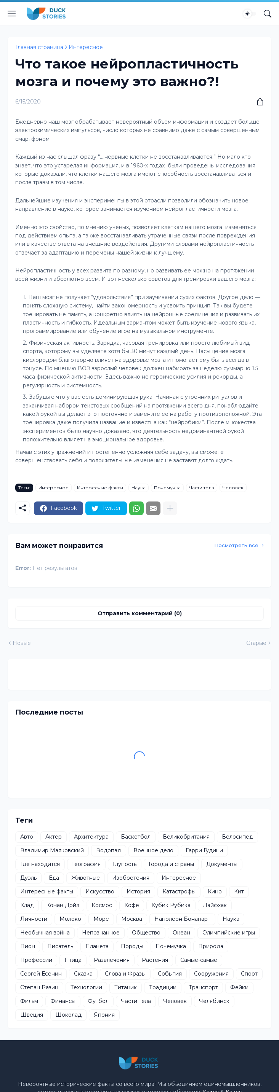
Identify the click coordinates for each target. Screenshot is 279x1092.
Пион (27, 946)
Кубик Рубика (171, 905)
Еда (54, 877)
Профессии (36, 960)
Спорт (249, 973)
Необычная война (45, 932)
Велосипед (237, 836)
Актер (53, 836)
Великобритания (186, 836)
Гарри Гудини (204, 850)
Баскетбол (136, 836)
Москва (131, 918)
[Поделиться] (257, 101)
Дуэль (28, 877)
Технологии (86, 987)
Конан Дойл (62, 905)
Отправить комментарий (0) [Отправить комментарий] (140, 613)
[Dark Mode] (249, 13)
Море (101, 918)
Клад (27, 905)
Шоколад (68, 1014)
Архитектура (91, 836)
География (86, 864)
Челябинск (214, 1001)
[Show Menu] (12, 13)
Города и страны (171, 864)
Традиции (162, 987)
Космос (101, 905)
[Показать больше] (170, 508)
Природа (210, 946)
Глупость (124, 864)
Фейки (239, 987)
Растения (155, 960)
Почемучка (167, 487)
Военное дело (153, 850)
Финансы (62, 1001)
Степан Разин (39, 987)
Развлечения (112, 960)
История (138, 891)
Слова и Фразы (125, 973)
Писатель (60, 946)
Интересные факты (100, 487)
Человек (233, 487)
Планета (97, 946)
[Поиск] (267, 13)
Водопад (108, 850)
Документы (221, 864)
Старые (256, 643)
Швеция (31, 1014)
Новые (22, 643)
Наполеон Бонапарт (182, 918)
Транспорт (203, 987)
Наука (138, 487)
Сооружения (211, 973)
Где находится (40, 864)
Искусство (99, 891)
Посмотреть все (236, 545)
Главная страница (39, 47)
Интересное (86, 47)
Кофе (131, 905)
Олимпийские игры (228, 932)
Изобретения (130, 877)
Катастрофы (179, 891)
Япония (104, 1014)
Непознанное (101, 932)
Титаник (125, 987)
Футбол (98, 1001)
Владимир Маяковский (52, 850)
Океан (181, 932)
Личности (33, 918)
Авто (26, 836)
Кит (239, 891)
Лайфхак (215, 905)
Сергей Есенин (41, 973)
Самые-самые (198, 960)
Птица (73, 960)
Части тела (201, 487)
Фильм (29, 1001)
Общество (146, 932)
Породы (132, 946)
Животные (85, 877)
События (170, 973)
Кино (215, 891)
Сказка (83, 973)
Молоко (70, 918)
